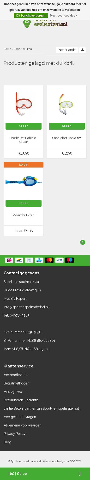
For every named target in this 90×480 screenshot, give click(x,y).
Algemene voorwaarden (22, 425)
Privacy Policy (14, 434)
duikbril (28, 49)
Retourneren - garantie (21, 400)
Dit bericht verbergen (30, 15)
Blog (7, 442)
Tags (17, 49)
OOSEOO (75, 461)
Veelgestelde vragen (20, 417)
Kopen (23, 125)
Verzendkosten (15, 375)
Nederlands (67, 50)
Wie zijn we (13, 392)
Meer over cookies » (64, 15)
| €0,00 (17, 474)
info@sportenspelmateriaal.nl (26, 307)
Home (7, 49)
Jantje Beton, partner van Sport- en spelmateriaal (41, 408)
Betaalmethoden (16, 383)
